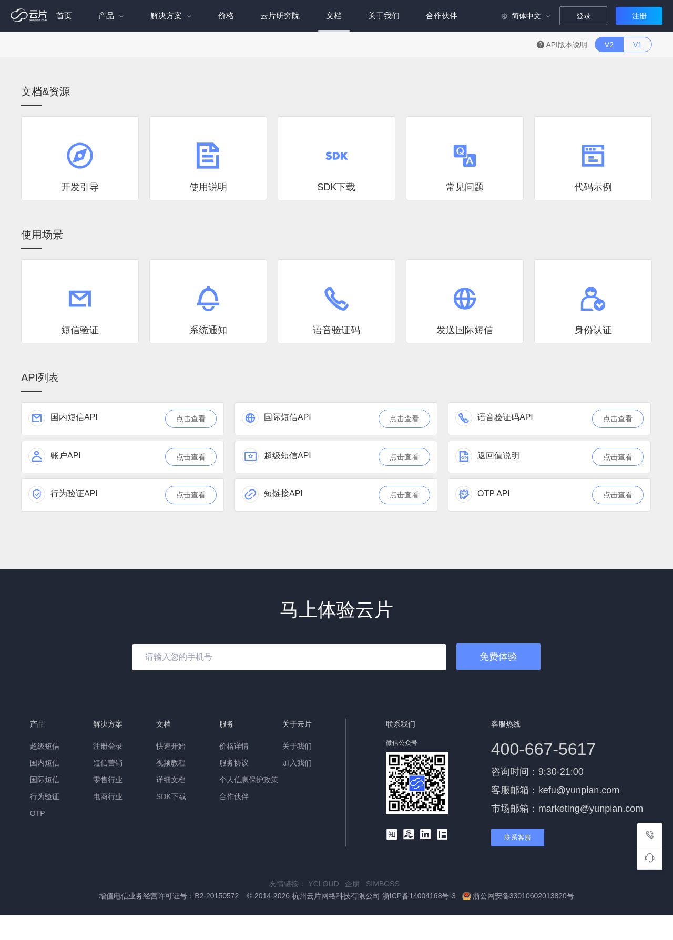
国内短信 (44, 763)
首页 (64, 15)
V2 (609, 44)
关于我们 (384, 15)
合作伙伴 (441, 15)
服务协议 (234, 763)
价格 (226, 15)
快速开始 (171, 746)
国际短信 (44, 779)
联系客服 (518, 837)
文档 (334, 15)
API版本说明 (563, 44)
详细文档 (171, 779)
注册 (639, 16)
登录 (583, 16)
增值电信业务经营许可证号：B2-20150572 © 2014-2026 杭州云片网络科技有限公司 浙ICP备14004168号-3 (278, 896)
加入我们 (297, 763)
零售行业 (108, 779)
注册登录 (108, 746)
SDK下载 (171, 796)
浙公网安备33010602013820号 (518, 896)
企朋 (355, 884)
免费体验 (498, 656)
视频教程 (171, 763)
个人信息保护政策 (248, 779)
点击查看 (191, 418)
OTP (37, 813)
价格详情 (234, 746)
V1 (637, 44)
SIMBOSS (385, 884)
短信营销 (108, 763)
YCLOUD (326, 884)
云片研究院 (280, 15)
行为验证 (44, 796)
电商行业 (108, 796)
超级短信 (44, 746)
